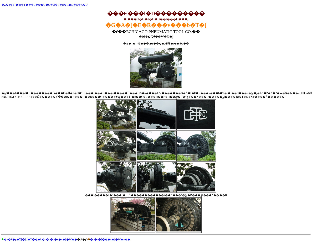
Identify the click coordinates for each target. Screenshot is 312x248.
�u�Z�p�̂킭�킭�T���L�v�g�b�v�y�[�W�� (40, 239)
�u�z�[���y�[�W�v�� (110, 239)
